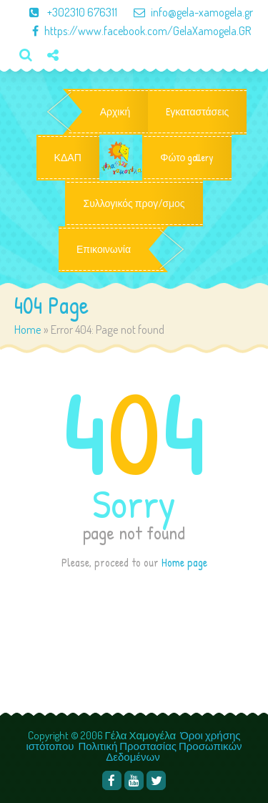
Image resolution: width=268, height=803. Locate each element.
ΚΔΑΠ (67, 158)
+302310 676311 (67, 12)
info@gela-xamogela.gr (186, 12)
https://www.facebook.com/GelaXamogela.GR (134, 31)
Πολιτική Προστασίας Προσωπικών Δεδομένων (160, 751)
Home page (184, 562)
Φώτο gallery (187, 158)
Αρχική (115, 112)
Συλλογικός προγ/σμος (133, 203)
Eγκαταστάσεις (197, 112)
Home (27, 329)
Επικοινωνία (104, 249)
